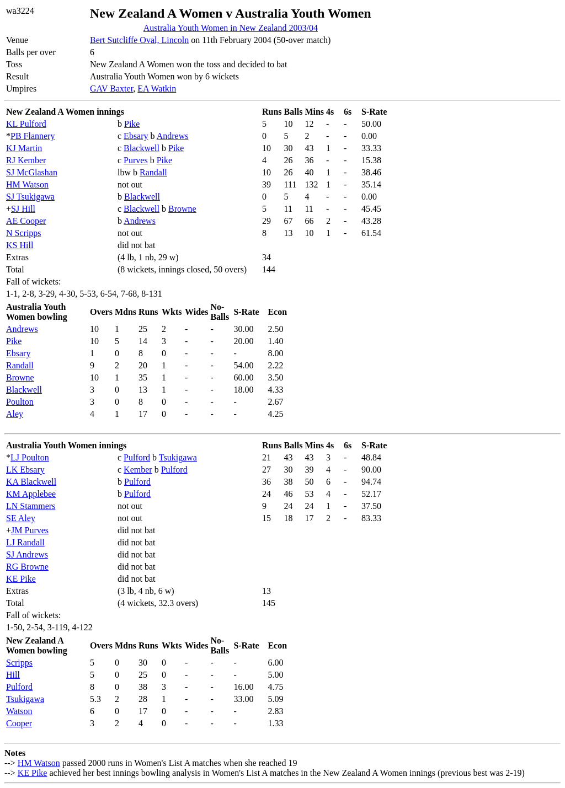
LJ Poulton (29, 457)
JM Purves (30, 530)
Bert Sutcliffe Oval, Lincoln (139, 40)
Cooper (19, 723)
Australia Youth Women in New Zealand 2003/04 (230, 28)
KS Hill (19, 245)
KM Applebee (31, 493)
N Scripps (23, 233)
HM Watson (27, 184)
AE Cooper (26, 221)
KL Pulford (26, 123)
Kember (138, 469)
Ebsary (136, 136)
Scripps (19, 662)
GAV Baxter (111, 88)
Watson (19, 711)
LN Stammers (30, 506)
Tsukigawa (178, 457)
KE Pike (21, 578)
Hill (13, 674)
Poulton (20, 401)
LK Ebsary (25, 469)
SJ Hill (23, 208)
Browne (182, 208)
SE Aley (20, 518)
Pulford (137, 457)
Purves (136, 160)
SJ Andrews (27, 554)
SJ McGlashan (31, 172)
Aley (14, 414)
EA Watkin (156, 88)
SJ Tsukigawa (30, 196)
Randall (153, 172)
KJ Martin (24, 148)
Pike (132, 123)
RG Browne (27, 566)
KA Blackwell (31, 481)
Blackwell (141, 148)
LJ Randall (25, 542)
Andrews (173, 136)
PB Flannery (32, 136)
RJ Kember (26, 160)
